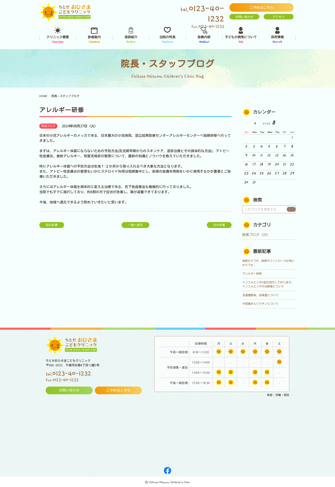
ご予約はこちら (261, 7)
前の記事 (52, 225)
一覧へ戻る (135, 225)
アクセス (279, 17)
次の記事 (219, 225)
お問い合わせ (244, 17)
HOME (43, 96)
